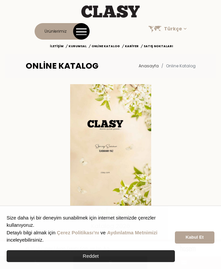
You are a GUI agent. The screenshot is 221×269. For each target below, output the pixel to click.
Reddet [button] (90, 256)
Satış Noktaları (158, 46)
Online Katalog (106, 46)
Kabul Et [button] (195, 237)
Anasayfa (149, 66)
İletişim (57, 46)
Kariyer (132, 46)
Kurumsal (78, 46)
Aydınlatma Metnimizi (132, 232)
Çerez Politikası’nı (78, 232)
